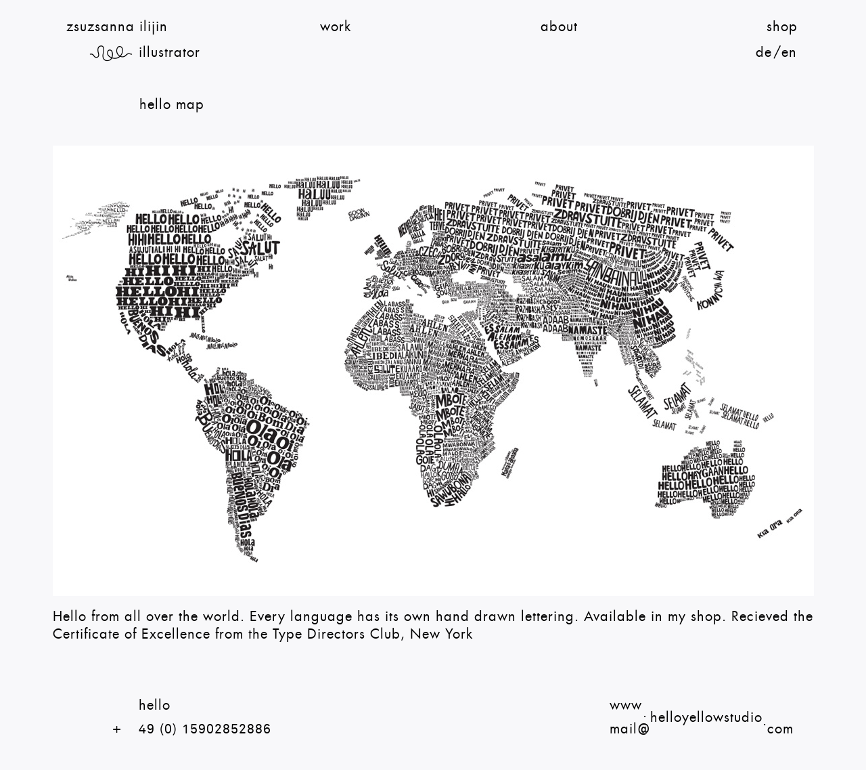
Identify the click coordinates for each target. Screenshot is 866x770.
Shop (782, 27)
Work (335, 27)
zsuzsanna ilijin (117, 27)
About (559, 27)
